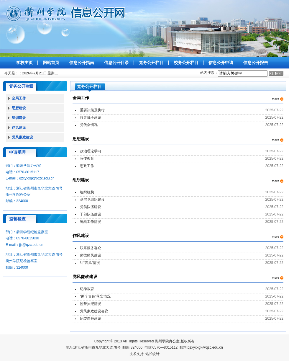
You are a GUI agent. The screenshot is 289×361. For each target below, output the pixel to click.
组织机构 (87, 192)
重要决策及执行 (92, 110)
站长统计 (152, 354)
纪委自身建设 (90, 318)
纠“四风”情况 (90, 263)
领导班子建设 (90, 117)
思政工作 (87, 166)
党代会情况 (89, 125)
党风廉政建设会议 (94, 311)
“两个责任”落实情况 (95, 296)
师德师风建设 (90, 255)
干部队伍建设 (90, 214)
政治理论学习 (90, 151)
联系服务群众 (90, 248)
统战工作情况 (90, 222)
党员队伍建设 (90, 207)
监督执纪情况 (90, 304)
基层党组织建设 (92, 199)
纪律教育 (87, 289)
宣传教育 (87, 158)
